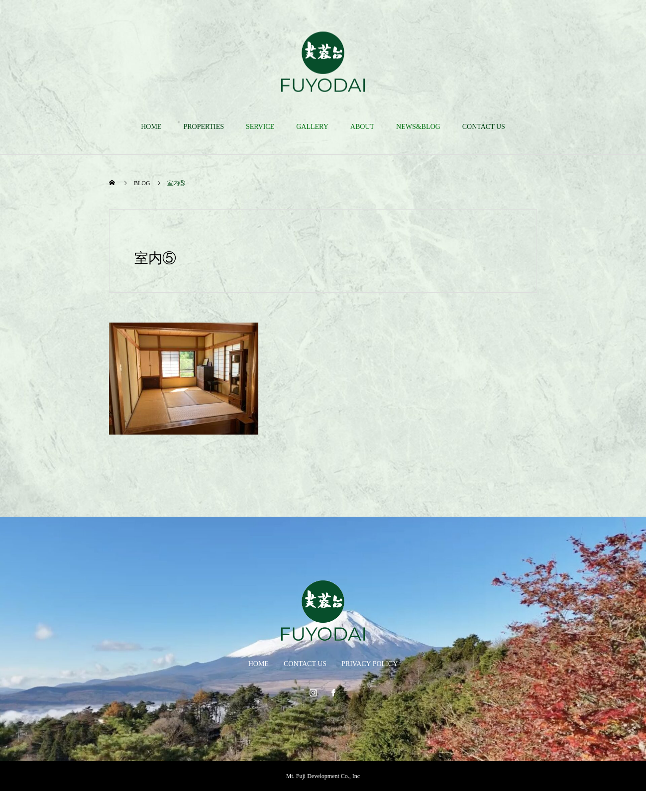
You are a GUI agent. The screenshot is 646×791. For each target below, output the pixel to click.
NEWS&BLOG (418, 126)
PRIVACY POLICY (369, 664)
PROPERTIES (203, 126)
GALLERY (312, 126)
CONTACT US (483, 126)
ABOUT (362, 126)
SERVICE (260, 126)
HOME (151, 126)
